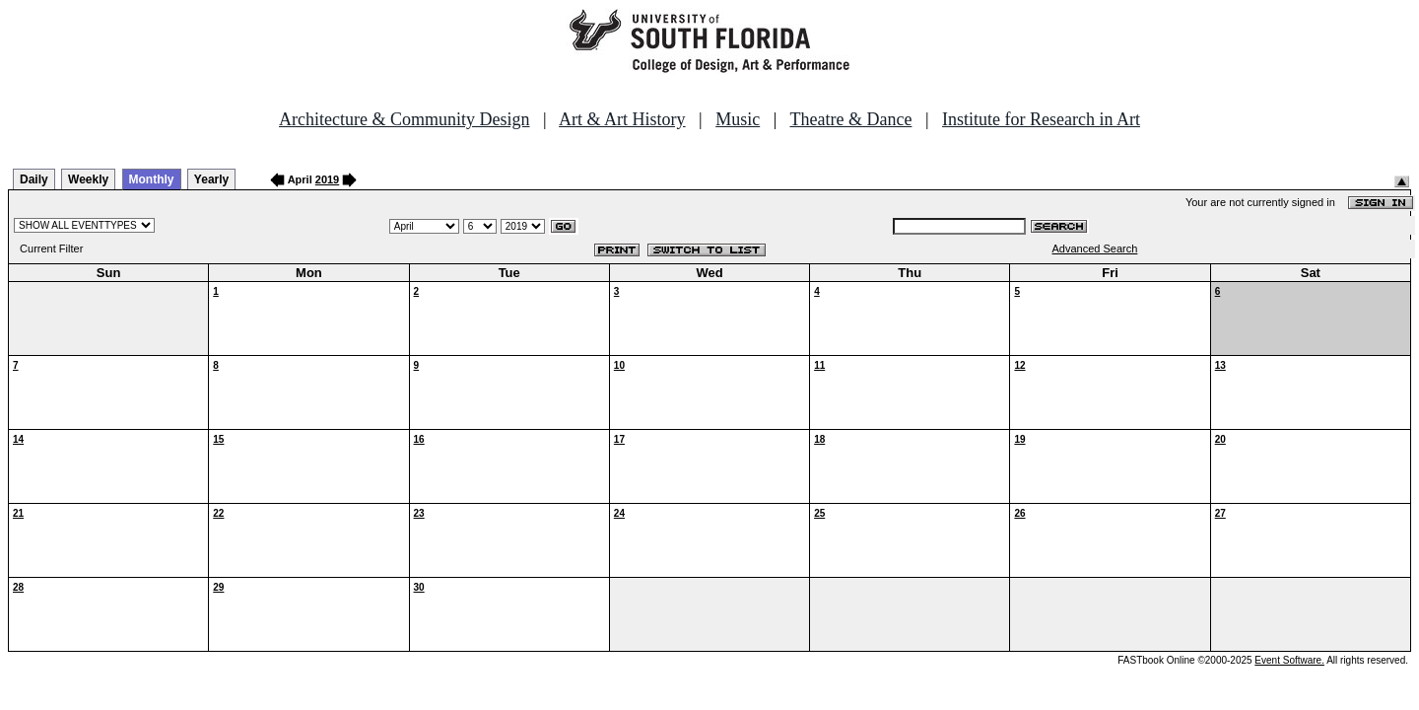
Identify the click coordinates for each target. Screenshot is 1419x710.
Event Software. (1289, 660)
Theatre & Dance (850, 119)
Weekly (88, 179)
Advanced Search (1095, 248)
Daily (34, 179)
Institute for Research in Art (1041, 119)
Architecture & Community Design (404, 119)
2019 (327, 179)
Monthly (151, 179)
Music (737, 119)
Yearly (211, 179)
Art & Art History (622, 119)
